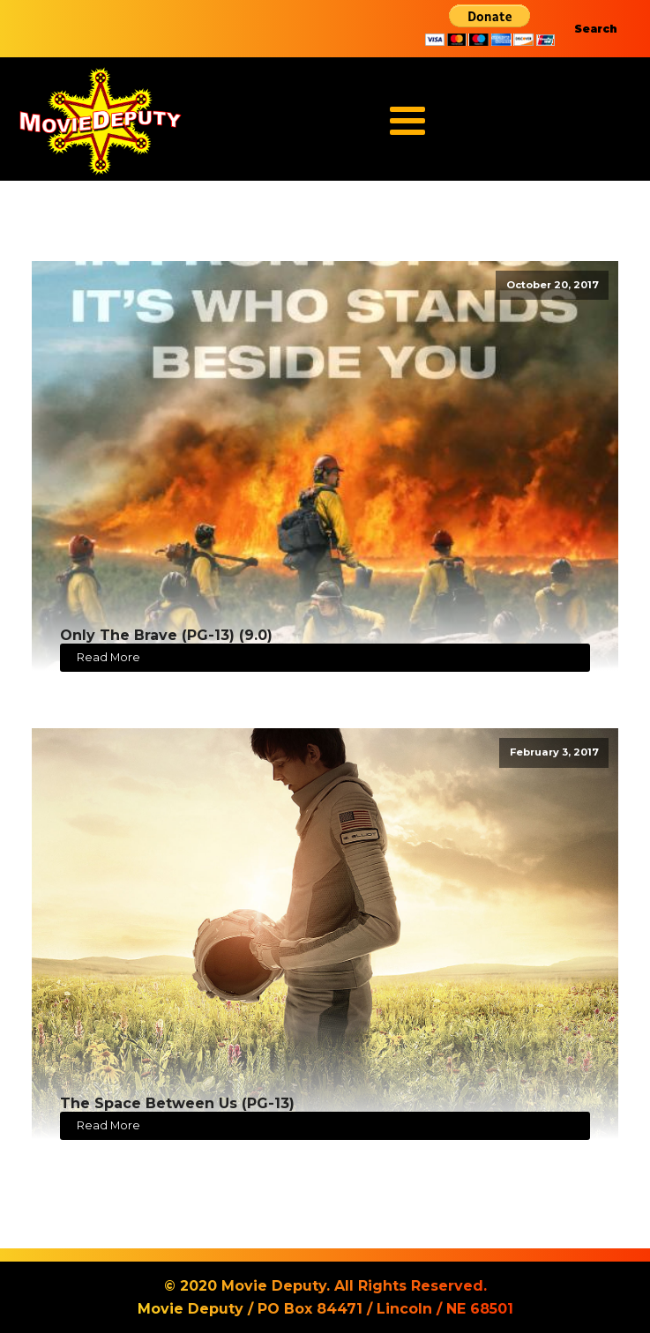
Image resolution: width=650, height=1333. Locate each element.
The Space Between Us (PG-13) (177, 1103)
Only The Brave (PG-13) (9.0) (166, 635)
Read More (108, 657)
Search (595, 28)
